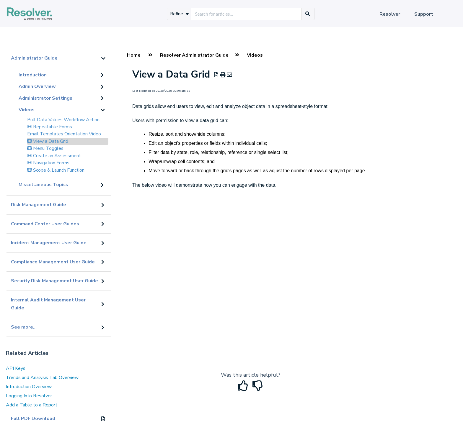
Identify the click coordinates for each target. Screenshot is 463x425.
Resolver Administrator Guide (194, 55)
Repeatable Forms (49, 127)
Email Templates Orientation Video (64, 134)
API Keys (15, 368)
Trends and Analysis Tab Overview (42, 377)
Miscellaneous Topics (43, 184)
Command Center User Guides (45, 224)
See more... (24, 327)
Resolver (389, 14)
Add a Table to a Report (31, 405)
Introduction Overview (29, 386)
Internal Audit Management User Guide (48, 304)
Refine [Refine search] (179, 14)
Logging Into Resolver (29, 396)
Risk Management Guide (38, 204)
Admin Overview (37, 86)
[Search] (307, 14)
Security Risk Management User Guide (54, 281)
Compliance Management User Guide (53, 262)
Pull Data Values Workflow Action (63, 119)
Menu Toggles (45, 148)
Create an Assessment (54, 155)
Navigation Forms (48, 163)
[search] (246, 14)
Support (423, 14)
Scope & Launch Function (55, 170)
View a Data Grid (47, 141)
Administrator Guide (34, 58)
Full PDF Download (33, 418)
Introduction (33, 75)
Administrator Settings (45, 98)
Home (134, 55)
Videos (27, 109)
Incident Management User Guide (49, 242)
